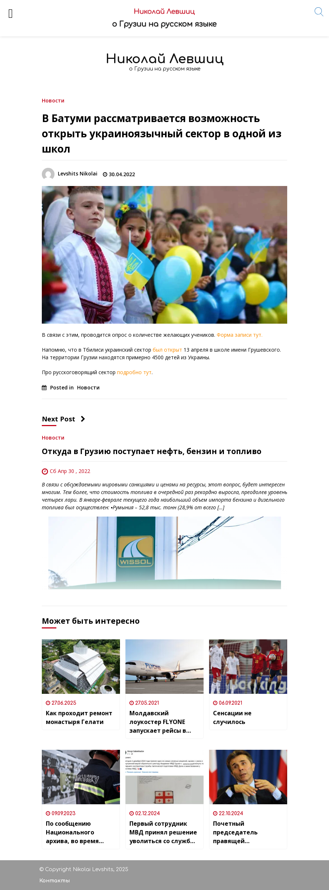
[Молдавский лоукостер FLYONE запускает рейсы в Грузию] (164, 666)
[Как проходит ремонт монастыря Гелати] (81, 666)
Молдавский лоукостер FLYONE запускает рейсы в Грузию (157, 722)
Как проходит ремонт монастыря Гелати (79, 717)
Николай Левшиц (165, 59)
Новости (53, 100)
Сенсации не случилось (232, 717)
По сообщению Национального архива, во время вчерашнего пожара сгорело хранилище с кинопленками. (79, 832)
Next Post (63, 418)
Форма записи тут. (239, 334)
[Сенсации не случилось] (248, 666)
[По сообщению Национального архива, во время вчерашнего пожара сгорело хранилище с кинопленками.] (81, 777)
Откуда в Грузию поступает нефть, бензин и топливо (151, 451)
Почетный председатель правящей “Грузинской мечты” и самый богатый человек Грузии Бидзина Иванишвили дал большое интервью (247, 832)
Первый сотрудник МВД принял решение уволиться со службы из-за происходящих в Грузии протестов (163, 832)
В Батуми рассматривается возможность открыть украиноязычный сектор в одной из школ (161, 133)
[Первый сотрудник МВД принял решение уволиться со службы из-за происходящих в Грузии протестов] (164, 777)
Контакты (54, 880)
